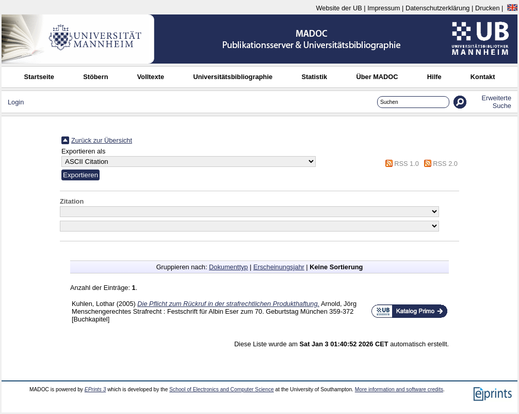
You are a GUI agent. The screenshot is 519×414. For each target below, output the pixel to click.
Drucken (487, 8)
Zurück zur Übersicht (101, 140)
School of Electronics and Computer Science (221, 389)
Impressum (383, 8)
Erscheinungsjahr (278, 267)
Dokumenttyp (228, 267)
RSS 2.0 (445, 163)
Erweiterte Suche (496, 102)
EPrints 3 (95, 389)
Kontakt (483, 77)
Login (16, 102)
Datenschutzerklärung (437, 8)
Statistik (314, 77)
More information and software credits (399, 389)
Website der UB (339, 8)
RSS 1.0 (406, 163)
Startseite (39, 77)
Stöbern (95, 77)
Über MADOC (377, 77)
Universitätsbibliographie (232, 77)
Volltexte (150, 77)
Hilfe (434, 77)
